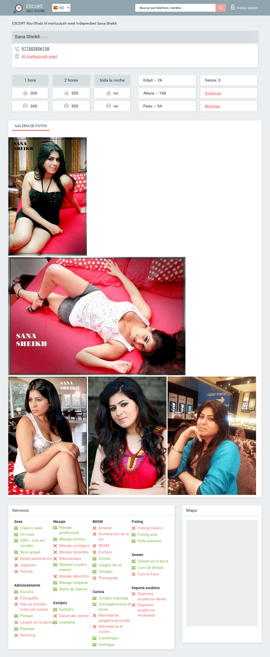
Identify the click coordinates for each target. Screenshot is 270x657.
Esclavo (105, 552)
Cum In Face (148, 574)
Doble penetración (36, 558)
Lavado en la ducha (36, 622)
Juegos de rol (110, 565)
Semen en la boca (153, 561)
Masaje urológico (74, 545)
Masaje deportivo (74, 576)
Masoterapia (70, 558)
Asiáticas (213, 93)
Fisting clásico (150, 528)
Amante (105, 528)
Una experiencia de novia (115, 607)
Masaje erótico (72, 539)
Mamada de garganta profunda (114, 618)
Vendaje (106, 571)
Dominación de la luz (114, 537)
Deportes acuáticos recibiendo (147, 610)
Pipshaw (27, 628)
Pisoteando (108, 578)
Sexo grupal (30, 552)
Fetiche (26, 571)
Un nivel (27, 534)
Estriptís (66, 609)
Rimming (27, 635)
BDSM (104, 545)
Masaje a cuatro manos (73, 567)
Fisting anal (148, 534)
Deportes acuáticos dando (152, 596)
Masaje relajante (73, 582)
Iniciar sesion (244, 7)
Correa (104, 558)
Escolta (26, 591)
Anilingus (107, 644)
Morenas (212, 106)
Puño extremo (150, 541)
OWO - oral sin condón (32, 543)
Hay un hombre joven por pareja (34, 607)
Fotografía (29, 598)
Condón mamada (113, 598)
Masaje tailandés (74, 552)
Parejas (26, 615)
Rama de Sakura (73, 589)
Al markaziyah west (59, 23)
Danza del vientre (74, 615)
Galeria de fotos (31, 126)
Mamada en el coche (111, 629)
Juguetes (28, 565)
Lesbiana (67, 622)
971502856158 (35, 48)
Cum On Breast (150, 567)
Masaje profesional (69, 530)
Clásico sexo (31, 528)
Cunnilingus (109, 638)
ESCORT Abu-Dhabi (27, 23)
